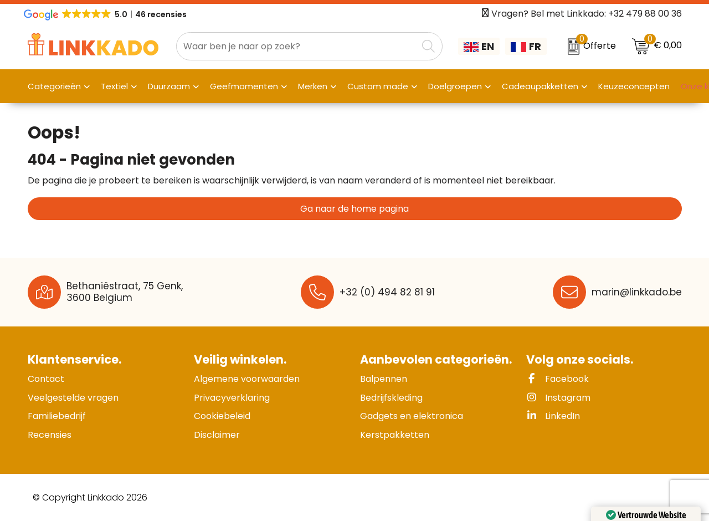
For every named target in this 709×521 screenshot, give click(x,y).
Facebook (557, 378)
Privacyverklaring (232, 397)
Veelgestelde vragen (73, 397)
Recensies (49, 434)
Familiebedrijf (57, 416)
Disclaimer (217, 434)
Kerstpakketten (394, 434)
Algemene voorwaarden (247, 378)
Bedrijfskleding (391, 397)
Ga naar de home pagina (354, 208)
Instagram (558, 397)
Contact (46, 378)
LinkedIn (553, 416)
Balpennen (383, 378)
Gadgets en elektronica (411, 416)
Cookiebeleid (222, 416)
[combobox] (297, 46)
